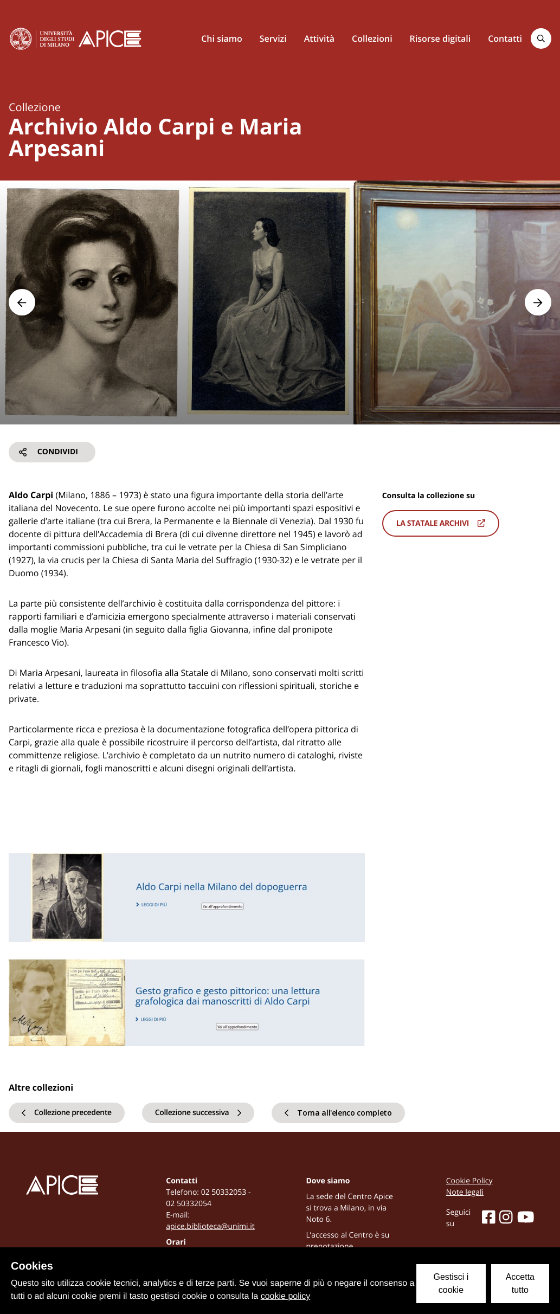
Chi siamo (221, 38)
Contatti (505, 38)
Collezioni (372, 38)
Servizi (273, 38)
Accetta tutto (520, 1283)
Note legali (465, 1192)
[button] (22, 302)
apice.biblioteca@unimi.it (210, 1226)
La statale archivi (440, 523)
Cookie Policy (469, 1181)
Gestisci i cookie (450, 1283)
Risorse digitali (440, 38)
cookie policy (286, 1296)
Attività (319, 38)
